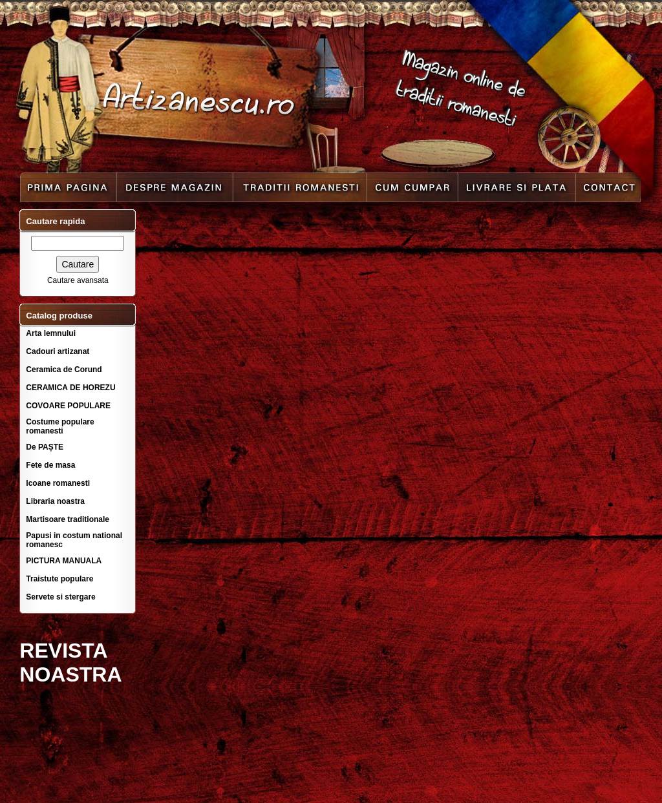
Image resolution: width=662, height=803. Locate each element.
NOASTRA (70, 674)
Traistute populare (59, 578)
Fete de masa (50, 465)
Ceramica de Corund (63, 369)
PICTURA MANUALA (63, 560)
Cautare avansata (78, 280)
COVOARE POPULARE (68, 405)
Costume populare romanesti (60, 426)
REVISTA (63, 650)
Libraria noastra (55, 501)
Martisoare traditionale (67, 519)
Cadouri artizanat (57, 351)
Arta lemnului (51, 333)
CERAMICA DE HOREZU (70, 387)
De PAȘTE (44, 447)
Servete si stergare (60, 596)
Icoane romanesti (58, 483)
